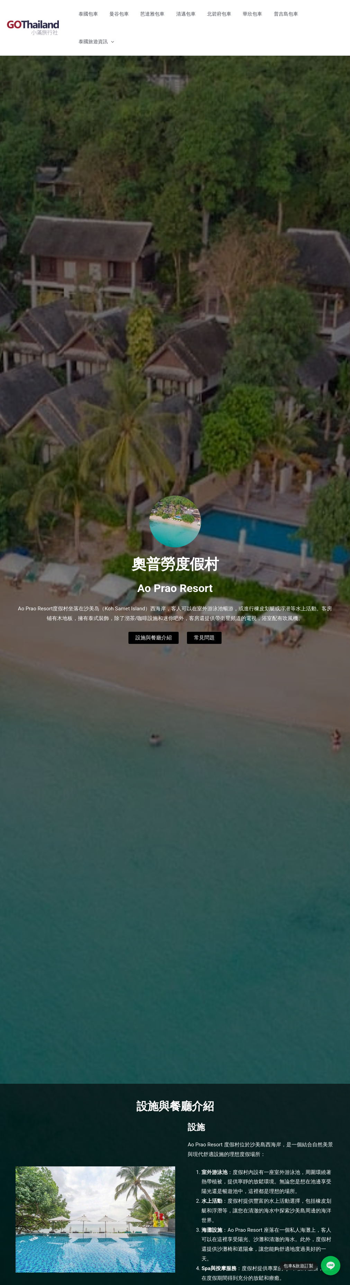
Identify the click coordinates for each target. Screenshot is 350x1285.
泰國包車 (113, 14)
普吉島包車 (283, 14)
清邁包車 (197, 14)
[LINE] (330, 1265)
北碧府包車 (226, 14)
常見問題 (206, 610)
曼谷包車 (140, 14)
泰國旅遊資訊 (320, 14)
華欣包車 (254, 14)
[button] (335, 14)
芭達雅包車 (168, 14)
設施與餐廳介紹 (153, 610)
